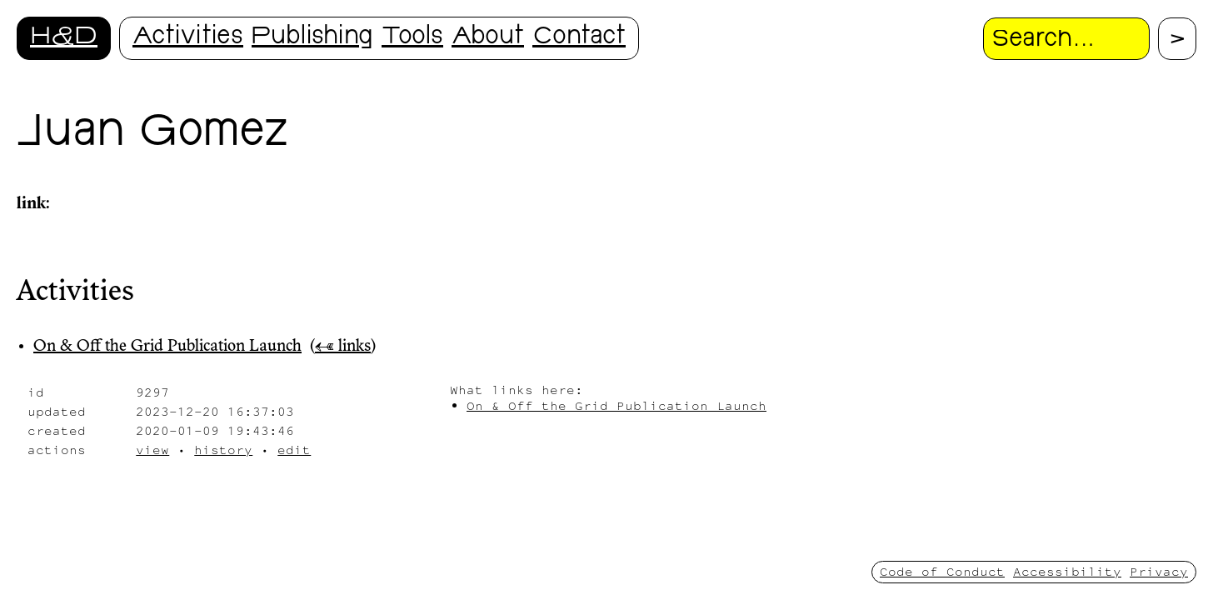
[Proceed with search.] (1177, 39)
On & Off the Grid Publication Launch (167, 346)
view (152, 450)
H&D (63, 38)
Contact (579, 38)
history (223, 450)
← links (343, 346)
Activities (187, 38)
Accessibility (1067, 571)
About (488, 38)
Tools (412, 38)
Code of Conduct (942, 571)
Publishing (312, 38)
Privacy (1159, 571)
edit (294, 450)
